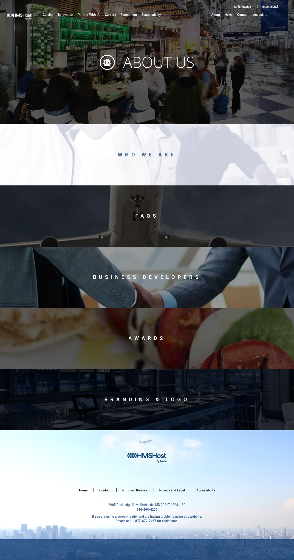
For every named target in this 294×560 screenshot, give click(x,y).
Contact (104, 490)
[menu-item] (48, 15)
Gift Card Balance (135, 490)
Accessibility (206, 490)
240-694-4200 (146, 509)
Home (83, 490)
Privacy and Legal (172, 490)
